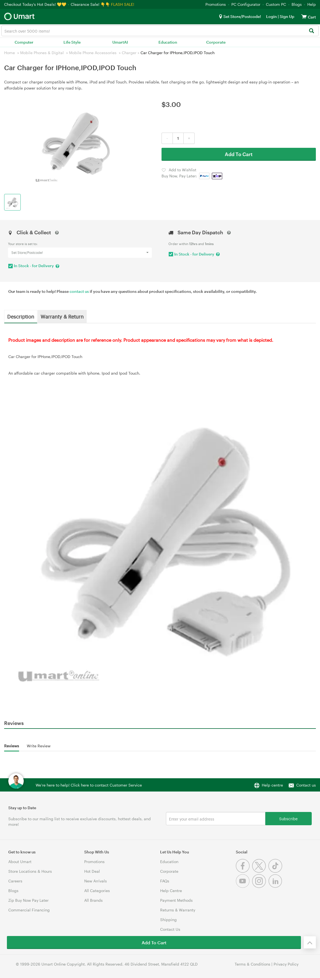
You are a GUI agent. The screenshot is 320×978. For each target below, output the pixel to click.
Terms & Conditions (252, 964)
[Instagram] (260, 886)
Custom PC (276, 4)
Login (271, 16)
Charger (129, 52)
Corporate (216, 42)
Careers (15, 881)
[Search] (311, 31)
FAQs (164, 881)
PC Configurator (245, 4)
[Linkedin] (276, 886)
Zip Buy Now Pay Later (28, 900)
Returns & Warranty (177, 910)
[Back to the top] (310, 942)
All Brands (93, 900)
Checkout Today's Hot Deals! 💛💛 (35, 4)
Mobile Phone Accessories (93, 52)
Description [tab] (20, 316)
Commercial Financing (29, 910)
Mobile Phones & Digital (42, 52)
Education (167, 42)
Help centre (272, 785)
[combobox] (160, 30)
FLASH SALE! (122, 4)
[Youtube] (244, 886)
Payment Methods (176, 900)
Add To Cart (239, 154)
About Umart (19, 861)
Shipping (168, 919)
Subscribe (288, 818)
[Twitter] (260, 871)
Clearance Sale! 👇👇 (90, 4)
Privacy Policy (286, 964)
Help (311, 4)
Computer (24, 42)
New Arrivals (95, 881)
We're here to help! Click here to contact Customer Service (89, 785)
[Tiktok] (276, 871)
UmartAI (120, 42)
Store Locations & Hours (30, 871)
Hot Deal (92, 871)
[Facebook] (244, 871)
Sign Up (286, 16)
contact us (79, 291)
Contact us (306, 785)
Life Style (72, 42)
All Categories (97, 890)
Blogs (297, 4)
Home (9, 52)
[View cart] (304, 16)
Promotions (215, 4)
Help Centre (171, 890)
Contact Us (170, 929)
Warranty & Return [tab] (62, 316)
